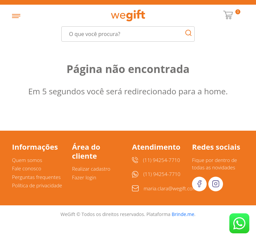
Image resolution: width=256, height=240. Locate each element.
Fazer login (84, 177)
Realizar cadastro (91, 168)
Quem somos (27, 160)
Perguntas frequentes (36, 177)
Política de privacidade (37, 185)
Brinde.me (183, 214)
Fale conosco (26, 168)
